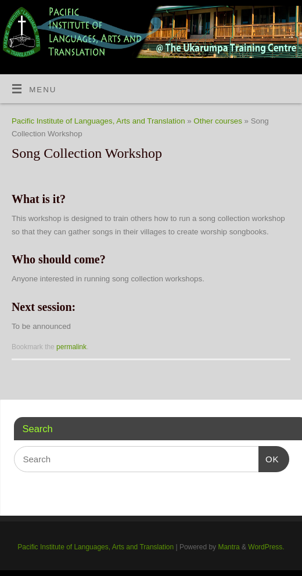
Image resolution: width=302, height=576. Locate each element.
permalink (71, 347)
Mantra (228, 547)
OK (268, 459)
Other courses (217, 121)
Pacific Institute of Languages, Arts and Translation (98, 121)
